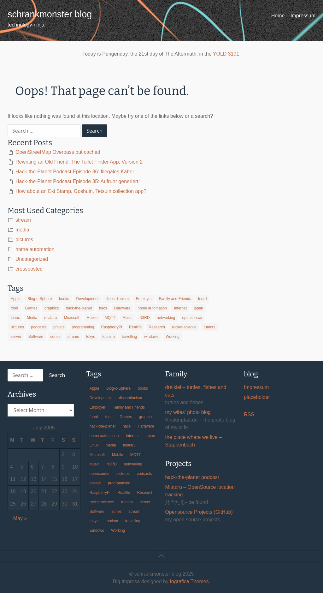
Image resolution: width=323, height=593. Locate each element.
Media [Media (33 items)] (32, 317)
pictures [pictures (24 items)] (17, 327)
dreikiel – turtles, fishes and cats (195, 391)
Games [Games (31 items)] (31, 308)
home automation (35, 249)
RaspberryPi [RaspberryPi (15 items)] (111, 327)
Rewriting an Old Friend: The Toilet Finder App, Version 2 (79, 162)
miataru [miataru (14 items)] (50, 317)
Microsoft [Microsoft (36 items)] (71, 317)
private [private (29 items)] (59, 327)
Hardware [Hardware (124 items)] (122, 308)
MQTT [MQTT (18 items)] (110, 317)
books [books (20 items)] (64, 298)
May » (20, 518)
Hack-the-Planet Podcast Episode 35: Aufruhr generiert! (77, 181)
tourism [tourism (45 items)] (108, 336)
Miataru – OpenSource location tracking (200, 490)
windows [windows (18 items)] (151, 336)
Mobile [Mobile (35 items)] (91, 317)
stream (23, 220)
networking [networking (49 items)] (166, 317)
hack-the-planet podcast (192, 477)
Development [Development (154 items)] (87, 298)
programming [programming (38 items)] (83, 327)
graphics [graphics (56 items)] (51, 308)
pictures (24, 239)
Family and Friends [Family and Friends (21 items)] (175, 298)
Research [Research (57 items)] (157, 327)
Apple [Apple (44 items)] (16, 298)
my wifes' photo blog (187, 412)
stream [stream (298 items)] (73, 336)
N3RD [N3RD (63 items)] (144, 317)
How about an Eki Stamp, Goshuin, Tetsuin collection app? (80, 191)
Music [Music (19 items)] (127, 317)
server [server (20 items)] (16, 336)
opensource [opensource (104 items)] (192, 317)
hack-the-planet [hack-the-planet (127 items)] (79, 308)
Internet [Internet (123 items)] (180, 308)
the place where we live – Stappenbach (193, 440)
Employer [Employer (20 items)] (144, 298)
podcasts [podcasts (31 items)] (38, 327)
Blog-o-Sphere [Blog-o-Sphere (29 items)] (39, 298)
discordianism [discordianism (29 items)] (117, 298)
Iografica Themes (189, 581)
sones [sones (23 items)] (55, 336)
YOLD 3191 (226, 54)
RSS (249, 414)
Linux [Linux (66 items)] (15, 317)
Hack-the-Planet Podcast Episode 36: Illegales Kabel (74, 171)
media (22, 229)
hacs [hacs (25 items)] (103, 308)
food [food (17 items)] (14, 308)
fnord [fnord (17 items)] (202, 298)
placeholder (257, 397)
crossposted (29, 269)
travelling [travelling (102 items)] (129, 336)
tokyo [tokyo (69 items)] (90, 336)
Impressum (303, 15)
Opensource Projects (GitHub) (198, 512)
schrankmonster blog (50, 14)
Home (278, 15)
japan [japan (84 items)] (198, 308)
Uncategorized (31, 259)
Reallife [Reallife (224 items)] (135, 327)
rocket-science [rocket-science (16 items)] (184, 327)
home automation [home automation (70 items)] (152, 308)
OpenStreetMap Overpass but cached (57, 152)
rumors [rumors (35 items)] (209, 327)
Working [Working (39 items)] (172, 336)
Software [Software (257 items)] (35, 336)
